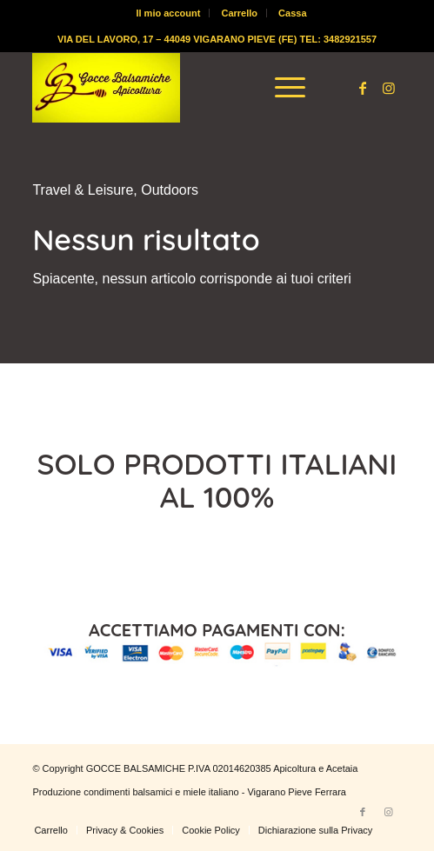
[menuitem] (168, 13)
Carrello (239, 13)
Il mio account (168, 13)
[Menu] (281, 88)
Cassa (292, 13)
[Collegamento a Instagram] (389, 88)
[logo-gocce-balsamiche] (179, 88)
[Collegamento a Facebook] (363, 88)
